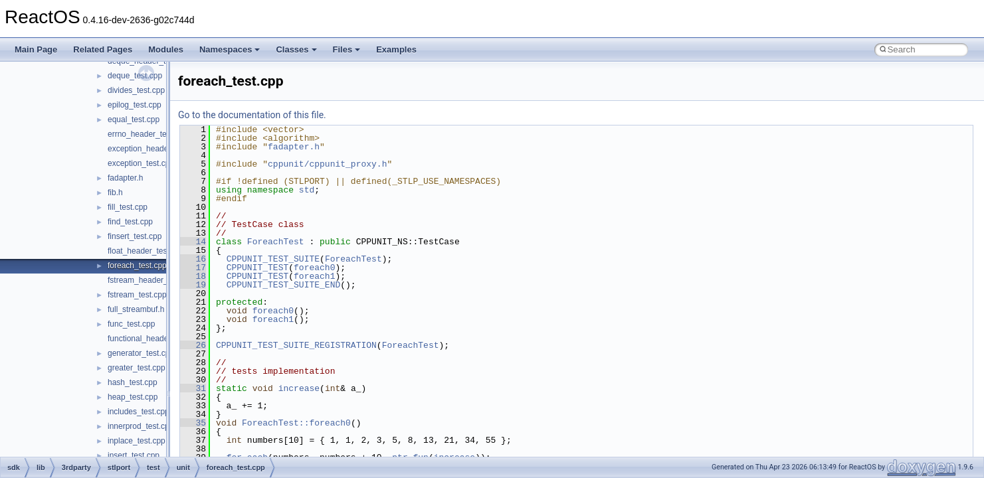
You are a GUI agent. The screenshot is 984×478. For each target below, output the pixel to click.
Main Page (36, 49)
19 (193, 285)
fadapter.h (125, 178)
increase (299, 388)
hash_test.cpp (132, 382)
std (306, 190)
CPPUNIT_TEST (258, 268)
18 (193, 276)
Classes (296, 49)
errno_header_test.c (143, 134)
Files (347, 49)
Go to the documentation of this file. (252, 115)
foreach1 (314, 276)
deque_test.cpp (135, 75)
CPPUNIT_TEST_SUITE (273, 259)
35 (193, 423)
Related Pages (102, 49)
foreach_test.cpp (137, 265)
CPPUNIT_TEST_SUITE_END (284, 285)
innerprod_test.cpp (140, 426)
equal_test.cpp (133, 119)
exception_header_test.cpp (155, 148)
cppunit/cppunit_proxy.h (327, 164)
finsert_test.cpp (134, 236)
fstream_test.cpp (137, 294)
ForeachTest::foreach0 (296, 423)
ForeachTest (275, 242)
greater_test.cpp (136, 367)
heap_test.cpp (132, 397)
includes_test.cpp (138, 411)
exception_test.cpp (141, 163)
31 (193, 388)
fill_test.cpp (128, 207)
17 (193, 268)
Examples (396, 49)
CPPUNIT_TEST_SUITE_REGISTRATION (296, 345)
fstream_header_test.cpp (152, 280)
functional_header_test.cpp (155, 338)
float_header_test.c (141, 251)
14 (193, 242)
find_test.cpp (130, 221)
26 (193, 345)
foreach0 (314, 268)
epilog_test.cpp (134, 105)
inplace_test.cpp (136, 440)
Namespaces (229, 49)
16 (193, 259)
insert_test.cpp (133, 455)
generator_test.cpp (141, 353)
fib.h (115, 192)
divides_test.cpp (136, 90)
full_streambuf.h (136, 309)
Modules (165, 49)
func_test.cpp (131, 324)
